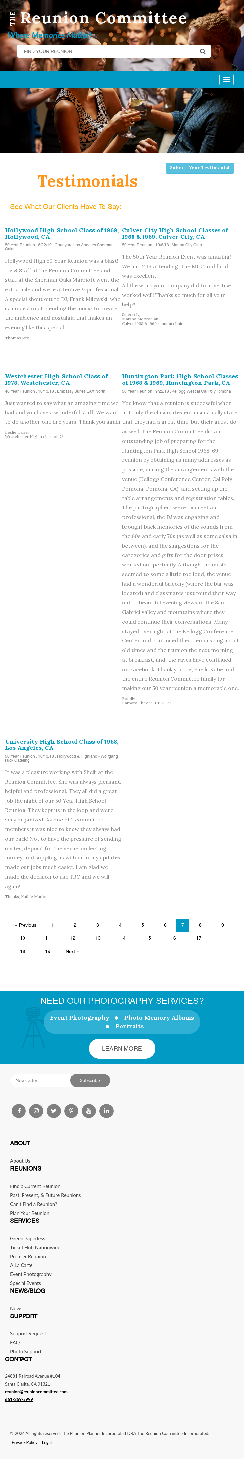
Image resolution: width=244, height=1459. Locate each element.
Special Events (25, 1283)
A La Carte (21, 1265)
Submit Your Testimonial (200, 168)
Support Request (28, 1333)
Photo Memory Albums (159, 1017)
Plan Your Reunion (29, 1213)
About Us (20, 1161)
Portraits (130, 1026)
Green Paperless (27, 1238)
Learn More (122, 1048)
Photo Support (26, 1351)
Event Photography (79, 1017)
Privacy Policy (24, 1442)
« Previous (25, 925)
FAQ (15, 1342)
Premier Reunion (28, 1256)
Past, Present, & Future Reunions (45, 1195)
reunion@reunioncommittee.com (36, 1391)
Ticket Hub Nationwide (35, 1247)
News (16, 1308)
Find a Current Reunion (35, 1186)
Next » (72, 951)
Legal (47, 1442)
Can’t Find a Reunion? (33, 1204)
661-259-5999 (19, 1399)
